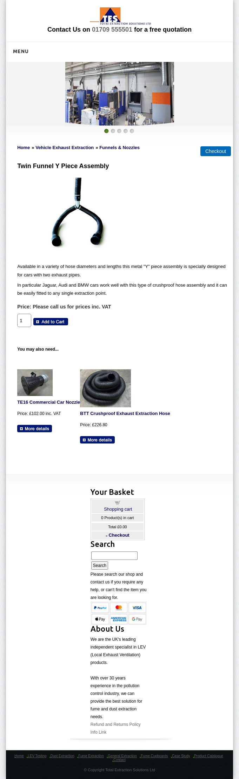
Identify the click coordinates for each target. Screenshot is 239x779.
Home (23, 147)
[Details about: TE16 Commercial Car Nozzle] (34, 428)
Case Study (181, 756)
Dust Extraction (62, 756)
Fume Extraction (91, 756)
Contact (119, 760)
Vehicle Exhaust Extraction (64, 147)
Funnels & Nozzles (119, 147)
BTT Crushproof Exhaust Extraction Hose (125, 413)
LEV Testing (37, 756)
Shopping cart (118, 509)
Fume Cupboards (154, 756)
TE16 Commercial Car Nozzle (48, 402)
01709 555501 (112, 29)
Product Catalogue (208, 756)
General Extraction (122, 756)
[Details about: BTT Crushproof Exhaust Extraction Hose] (97, 440)
